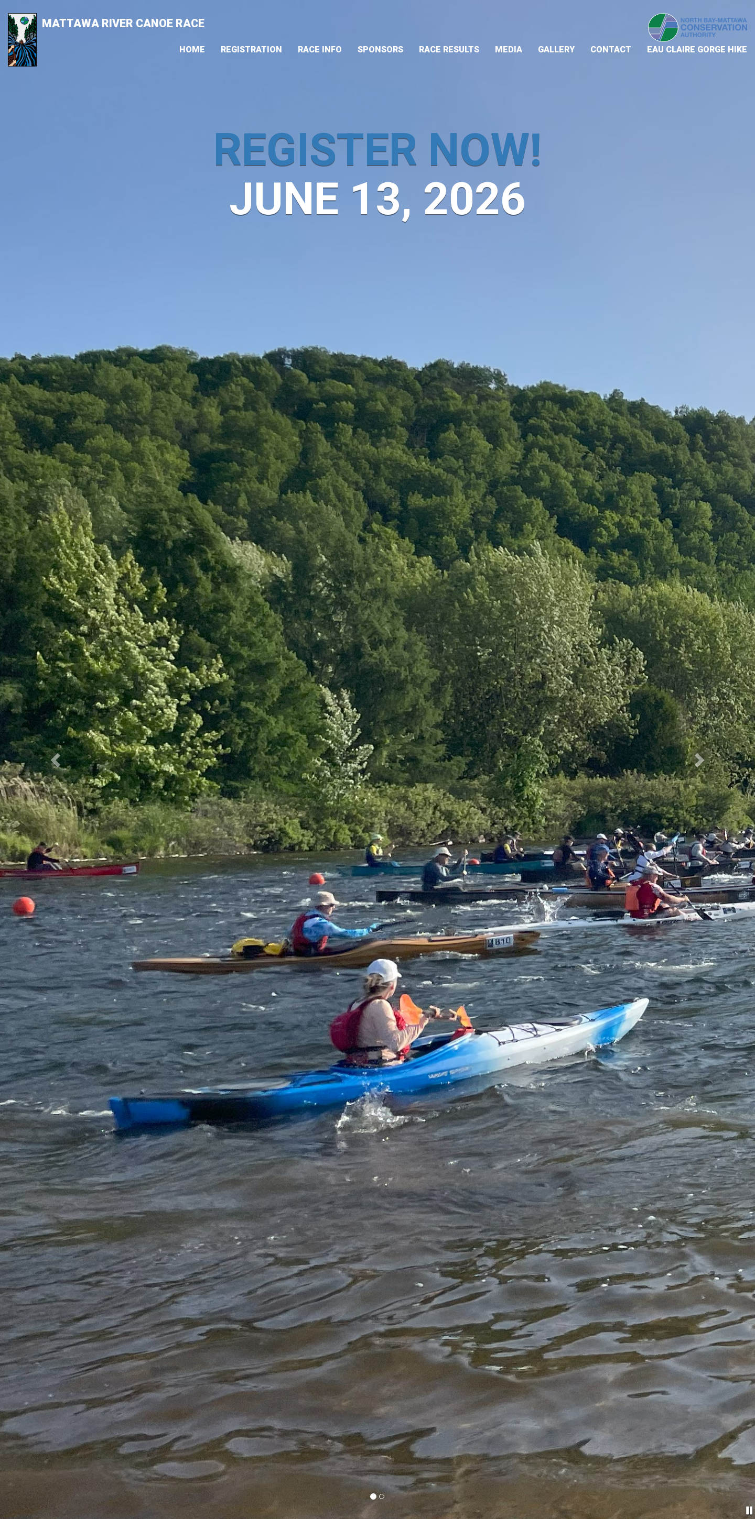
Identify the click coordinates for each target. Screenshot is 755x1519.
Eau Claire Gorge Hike (697, 49)
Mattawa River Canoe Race (106, 25)
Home (192, 49)
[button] (56, 759)
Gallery (556, 49)
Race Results (449, 49)
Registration (251, 49)
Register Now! (377, 150)
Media (508, 49)
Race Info (320, 49)
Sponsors (380, 49)
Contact (610, 49)
